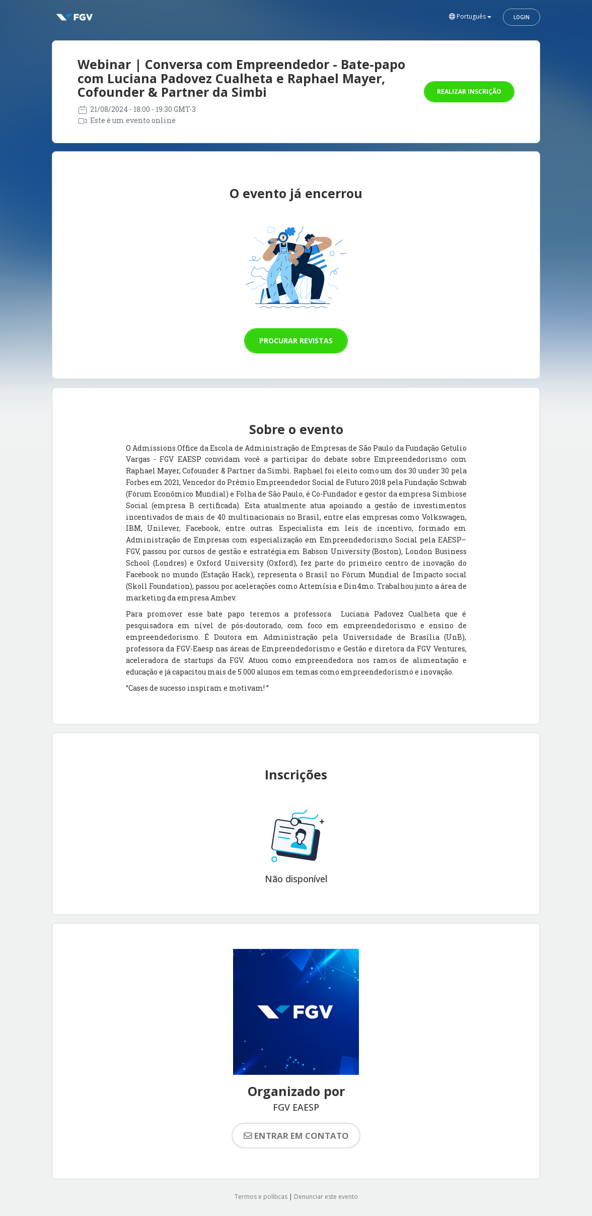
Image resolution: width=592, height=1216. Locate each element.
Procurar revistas (296, 340)
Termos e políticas (261, 1196)
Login (521, 17)
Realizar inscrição (469, 91)
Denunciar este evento (326, 1196)
